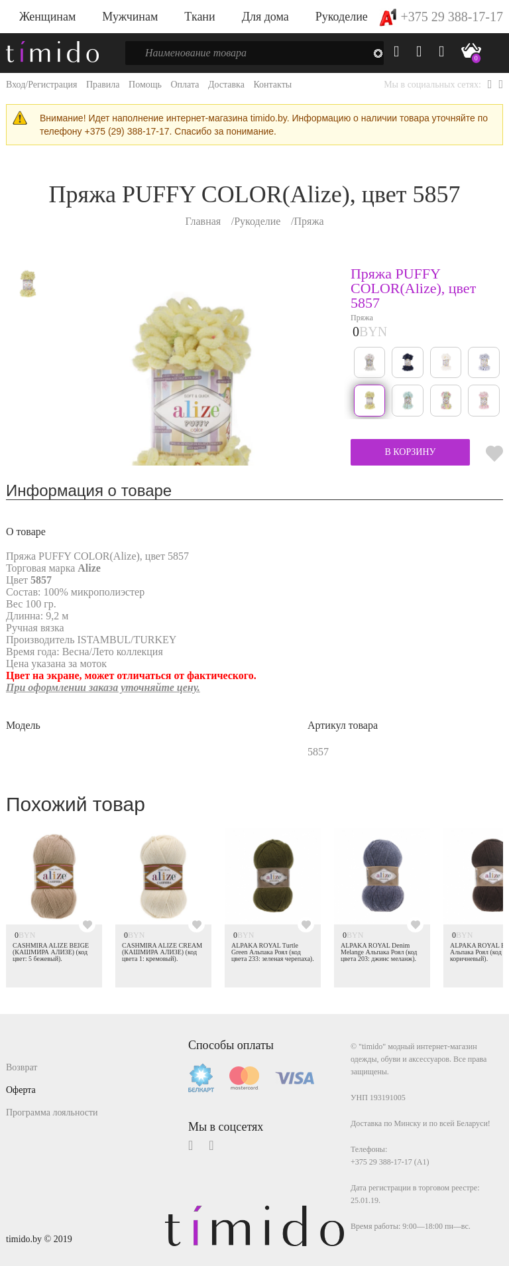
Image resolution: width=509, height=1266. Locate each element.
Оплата (184, 85)
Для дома (265, 16)
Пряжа (308, 221)
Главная (203, 221)
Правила (103, 85)
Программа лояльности (52, 1112)
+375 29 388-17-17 (441, 16)
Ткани (199, 16)
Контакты (272, 85)
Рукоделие (341, 16)
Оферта (21, 1090)
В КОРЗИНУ (409, 452)
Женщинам (47, 16)
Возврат (21, 1067)
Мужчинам (130, 16)
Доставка (226, 85)
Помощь (145, 85)
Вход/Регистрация (41, 85)
